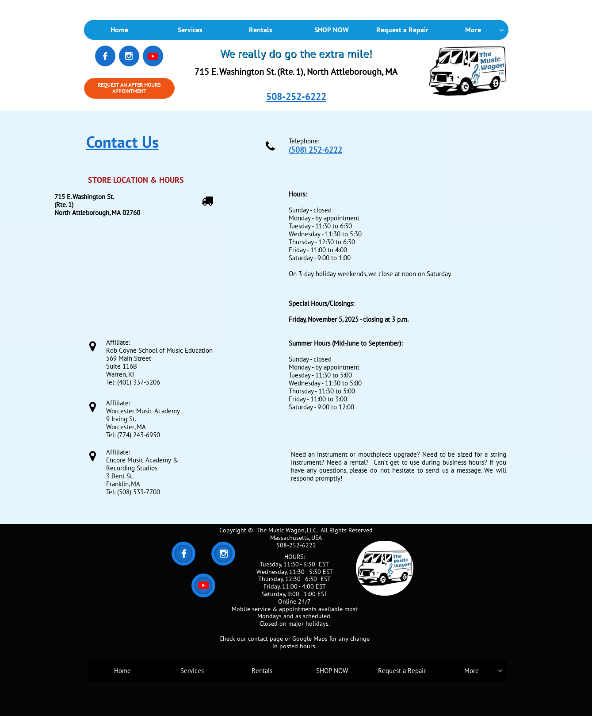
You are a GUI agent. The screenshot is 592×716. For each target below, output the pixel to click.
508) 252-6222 (316, 150)
